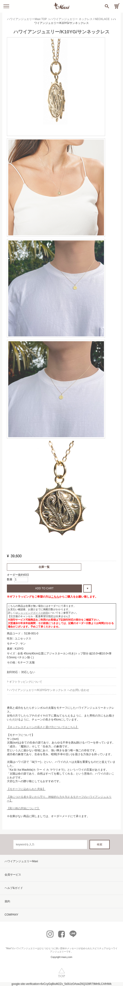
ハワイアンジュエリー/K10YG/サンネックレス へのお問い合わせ (49, 690)
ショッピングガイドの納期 (33, 612)
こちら (55, 596)
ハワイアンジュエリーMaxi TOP (27, 19)
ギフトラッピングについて (25, 681)
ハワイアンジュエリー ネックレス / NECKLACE (79, 19)
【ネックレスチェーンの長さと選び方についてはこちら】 (42, 727)
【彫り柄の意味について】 (23, 808)
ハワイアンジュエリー (25, 948)
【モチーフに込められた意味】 (26, 789)
